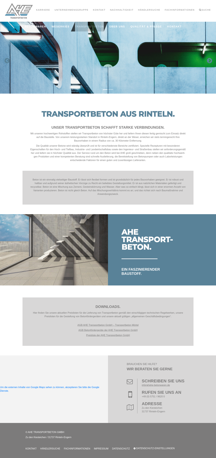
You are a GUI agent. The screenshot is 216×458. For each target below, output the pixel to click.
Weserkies (60, 26)
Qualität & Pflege (146, 26)
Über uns (117, 26)
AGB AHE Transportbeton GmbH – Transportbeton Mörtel (107, 325)
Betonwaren (35, 26)
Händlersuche (149, 10)
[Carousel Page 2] (110, 89)
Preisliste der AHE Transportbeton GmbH (108, 335)
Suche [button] (206, 10)
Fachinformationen (180, 10)
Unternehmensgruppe (71, 10)
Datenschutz (121, 448)
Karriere (43, 10)
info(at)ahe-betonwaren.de (156, 385)
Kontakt (99, 10)
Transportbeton (89, 26)
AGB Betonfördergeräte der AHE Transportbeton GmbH (108, 330)
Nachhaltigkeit (122, 10)
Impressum (101, 448)
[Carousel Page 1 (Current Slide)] (105, 89)
